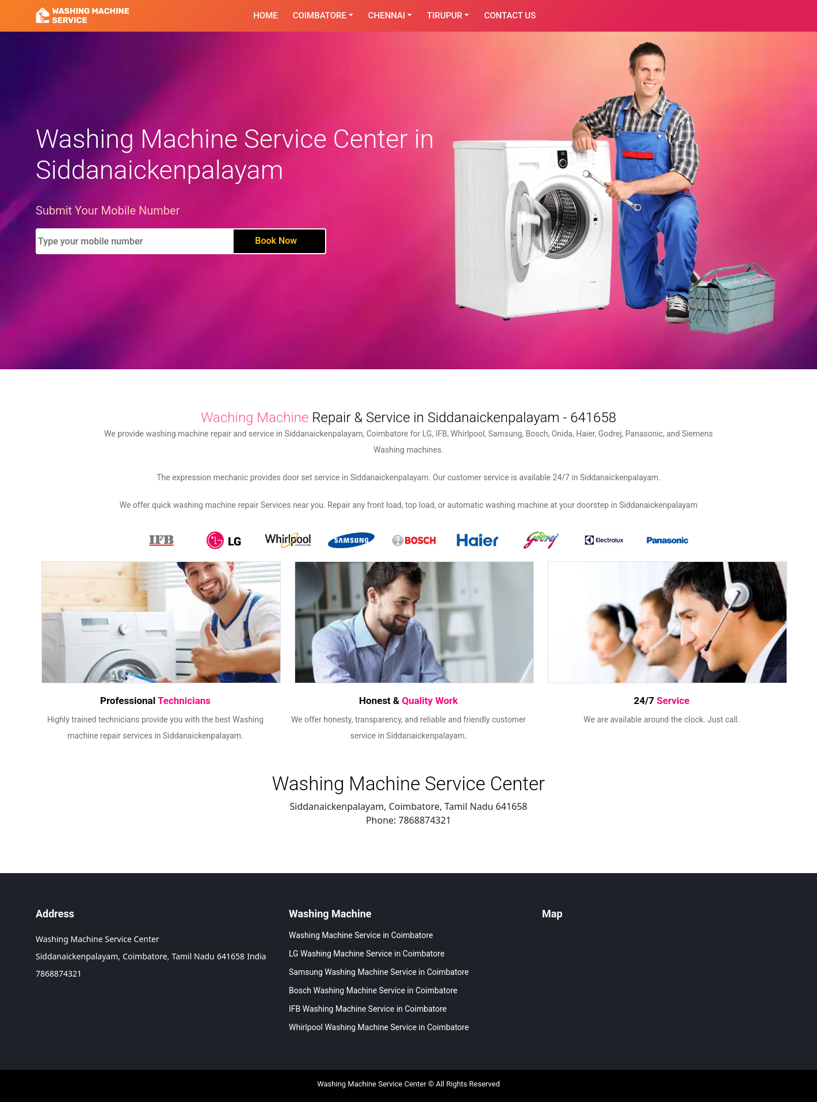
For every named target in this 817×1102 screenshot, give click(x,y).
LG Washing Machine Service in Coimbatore (367, 953)
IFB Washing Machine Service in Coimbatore (367, 1008)
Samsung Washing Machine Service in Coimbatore (379, 972)
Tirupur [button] (444, 15)
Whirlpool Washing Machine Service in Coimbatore (379, 1027)
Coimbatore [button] (319, 15)
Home (265, 15)
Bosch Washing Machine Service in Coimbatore (373, 990)
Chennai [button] (387, 15)
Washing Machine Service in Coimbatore (361, 935)
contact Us (510, 15)
